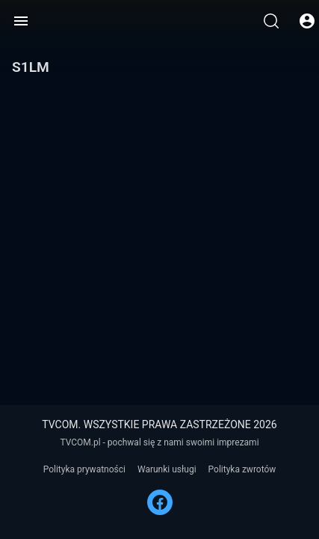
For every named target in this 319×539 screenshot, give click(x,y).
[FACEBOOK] (160, 502)
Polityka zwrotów (242, 469)
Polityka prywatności (84, 469)
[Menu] (21, 21)
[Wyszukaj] (271, 21)
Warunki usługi (166, 469)
